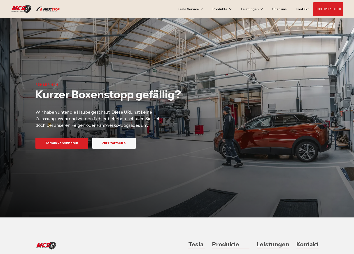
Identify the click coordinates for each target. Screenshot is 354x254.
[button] (190, 9)
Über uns (279, 9)
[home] (37, 9)
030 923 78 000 (328, 9)
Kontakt (302, 9)
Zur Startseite (114, 143)
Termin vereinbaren (61, 143)
